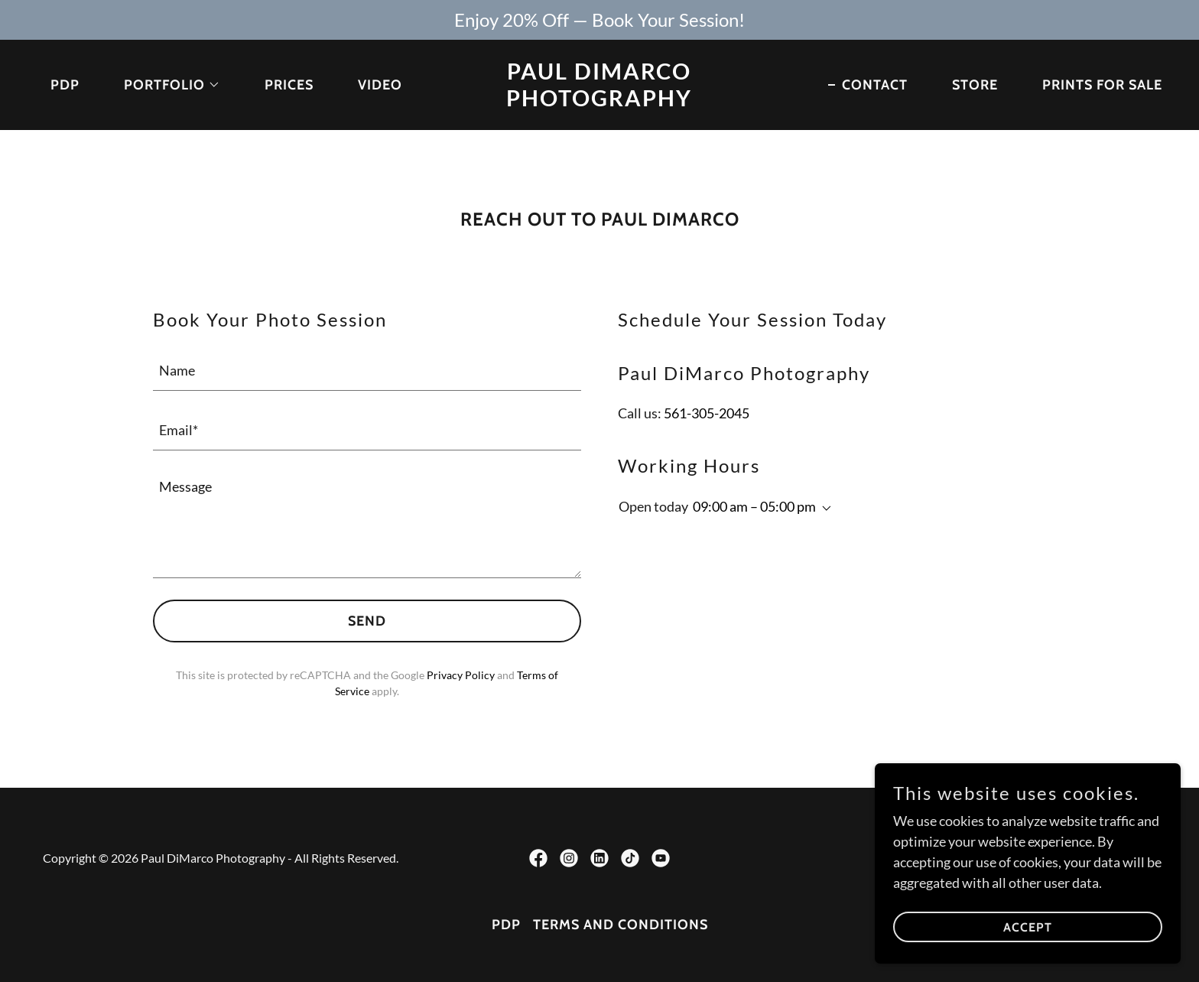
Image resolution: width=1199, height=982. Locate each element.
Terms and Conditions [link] (620, 924)
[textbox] (367, 370)
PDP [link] (65, 84)
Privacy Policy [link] (461, 674)
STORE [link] (975, 84)
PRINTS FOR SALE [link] (1102, 84)
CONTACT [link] (875, 84)
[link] (600, 101)
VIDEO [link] (380, 84)
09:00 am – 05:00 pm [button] (754, 506)
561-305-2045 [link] (706, 413)
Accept (1027, 927)
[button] (165, 85)
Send (367, 621)
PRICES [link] (289, 84)
